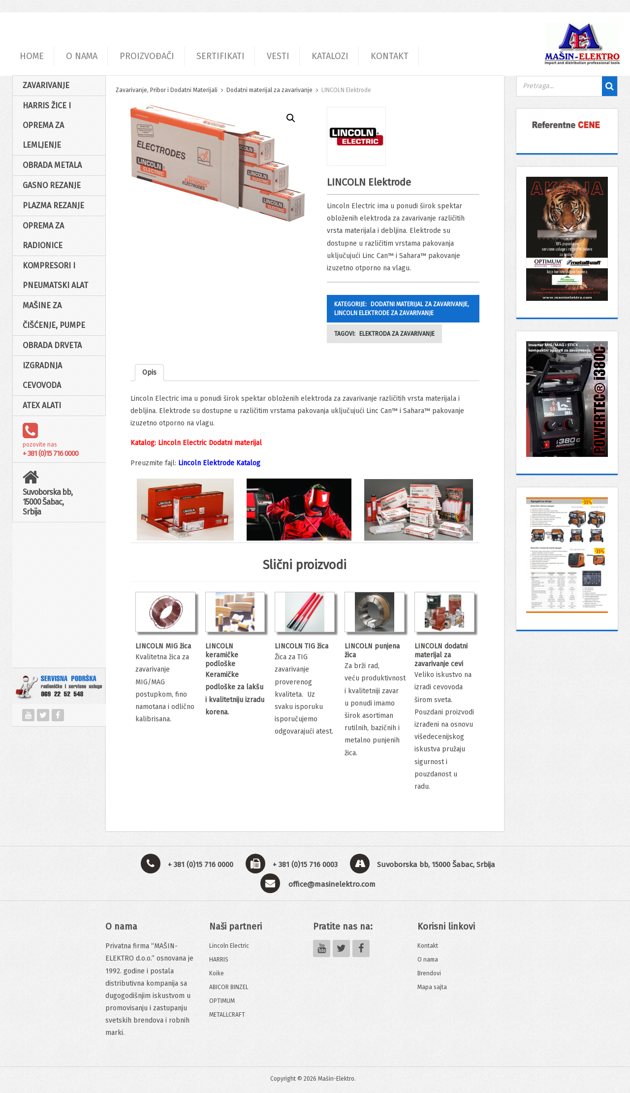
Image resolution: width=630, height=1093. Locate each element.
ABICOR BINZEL (229, 987)
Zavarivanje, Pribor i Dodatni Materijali (167, 90)
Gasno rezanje (52, 185)
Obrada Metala (52, 165)
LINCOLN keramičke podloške (221, 655)
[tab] (149, 372)
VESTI (278, 56)
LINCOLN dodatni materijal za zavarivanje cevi (441, 655)
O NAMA (81, 56)
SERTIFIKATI (220, 56)
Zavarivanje (46, 85)
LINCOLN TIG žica (301, 646)
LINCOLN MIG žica (163, 646)
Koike (216, 973)
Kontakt (427, 945)
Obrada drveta (52, 345)
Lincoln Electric (229, 945)
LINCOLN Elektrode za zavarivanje (384, 313)
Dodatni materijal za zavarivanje (269, 90)
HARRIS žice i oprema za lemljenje (47, 125)
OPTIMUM (222, 1000)
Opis (149, 372)
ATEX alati (42, 405)
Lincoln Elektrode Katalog (219, 463)
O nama (427, 959)
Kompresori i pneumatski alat (55, 275)
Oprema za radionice (43, 235)
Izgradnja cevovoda (42, 375)
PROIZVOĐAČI (147, 56)
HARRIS (218, 959)
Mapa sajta (432, 987)
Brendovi (429, 973)
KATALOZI (330, 56)
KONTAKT (390, 56)
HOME (32, 56)
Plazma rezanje (53, 205)
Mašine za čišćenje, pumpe (54, 315)
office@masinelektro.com (332, 884)
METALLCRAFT (227, 1014)
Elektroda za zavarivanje (397, 333)
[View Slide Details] (567, 125)
